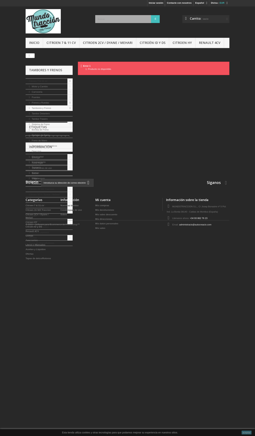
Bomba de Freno (40, 129)
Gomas (35, 173)
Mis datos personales (106, 379)
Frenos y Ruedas (40, 102)
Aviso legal (37, 294)
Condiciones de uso (41, 300)
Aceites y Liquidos (39, 232)
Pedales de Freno (40, 135)
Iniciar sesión (156, 3)
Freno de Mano (39, 140)
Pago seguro (38, 310)
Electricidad (37, 156)
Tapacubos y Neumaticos (44, 146)
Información (40, 280)
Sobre (34, 305)
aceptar (246, 432)
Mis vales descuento (106, 370)
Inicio (34, 43)
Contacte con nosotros (179, 3)
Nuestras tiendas (40, 315)
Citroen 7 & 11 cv (61, 43)
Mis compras (102, 361)
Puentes (35, 97)
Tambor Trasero (39, 119)
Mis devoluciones (104, 365)
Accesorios (37, 183)
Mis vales (100, 383)
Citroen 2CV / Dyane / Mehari (108, 43)
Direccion (36, 151)
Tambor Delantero (40, 113)
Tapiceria (36, 167)
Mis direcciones (103, 374)
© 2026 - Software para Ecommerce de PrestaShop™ (53, 426)
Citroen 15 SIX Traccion (41, 189)
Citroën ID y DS (152, 43)
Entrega (35, 289)
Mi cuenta (103, 355)
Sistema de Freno (40, 124)
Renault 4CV (209, 43)
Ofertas (33, 237)
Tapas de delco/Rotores (41, 243)
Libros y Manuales (39, 227)
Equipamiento (38, 162)
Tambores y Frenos (41, 108)
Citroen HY (182, 43)
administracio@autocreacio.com (195, 380)
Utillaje (35, 178)
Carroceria (36, 92)
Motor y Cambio (39, 86)
